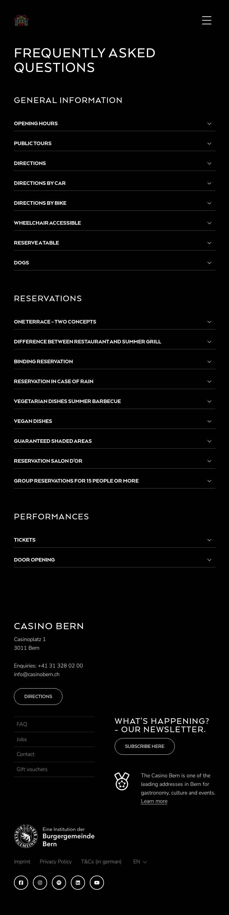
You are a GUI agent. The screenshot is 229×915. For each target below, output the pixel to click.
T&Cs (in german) (101, 861)
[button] (140, 861)
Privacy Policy (56, 861)
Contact (25, 754)
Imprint (22, 861)
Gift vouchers (32, 769)
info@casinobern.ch (37, 674)
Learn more (154, 801)
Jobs (22, 739)
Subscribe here (144, 746)
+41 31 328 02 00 (60, 665)
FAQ (22, 724)
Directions (38, 696)
